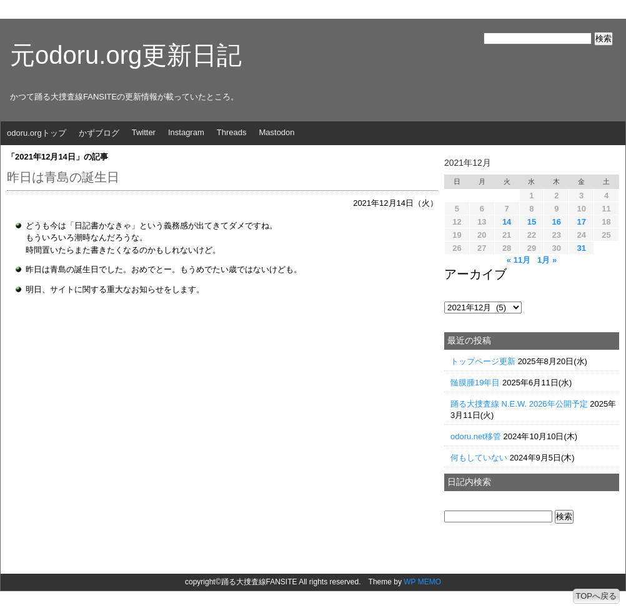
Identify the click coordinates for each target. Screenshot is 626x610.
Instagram (186, 132)
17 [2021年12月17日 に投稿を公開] (581, 221)
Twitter (144, 132)
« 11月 (518, 260)
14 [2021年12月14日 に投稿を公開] (506, 221)
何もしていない (478, 457)
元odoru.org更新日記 (126, 55)
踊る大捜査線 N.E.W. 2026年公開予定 (519, 404)
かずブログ (99, 133)
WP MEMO (422, 581)
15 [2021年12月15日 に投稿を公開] (531, 221)
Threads (232, 132)
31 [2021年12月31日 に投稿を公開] (581, 248)
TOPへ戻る (596, 596)
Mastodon (276, 132)
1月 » (547, 260)
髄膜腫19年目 (475, 382)
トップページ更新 (482, 361)
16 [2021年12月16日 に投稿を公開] (556, 221)
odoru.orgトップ (36, 133)
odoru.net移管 (475, 436)
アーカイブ (475, 274)
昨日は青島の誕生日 (63, 177)
